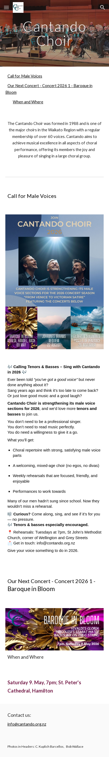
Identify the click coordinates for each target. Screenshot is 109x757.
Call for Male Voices (24, 76)
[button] (6, 7)
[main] (54, 33)
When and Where (28, 102)
